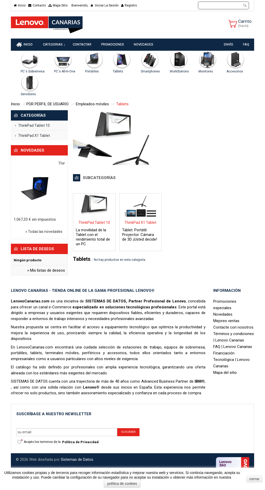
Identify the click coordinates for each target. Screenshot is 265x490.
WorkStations (179, 72)
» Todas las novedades (43, 232)
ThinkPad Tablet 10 (34, 126)
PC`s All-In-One (64, 72)
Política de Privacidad (80, 443)
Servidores (28, 95)
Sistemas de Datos (77, 460)
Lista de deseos (37, 249)
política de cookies (122, 483)
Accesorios (234, 72)
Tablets (118, 72)
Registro (129, 5)
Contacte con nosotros (233, 328)
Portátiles (92, 72)
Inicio (20, 5)
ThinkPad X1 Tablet (34, 136)
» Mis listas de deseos (46, 271)
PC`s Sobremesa (33, 72)
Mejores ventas (226, 321)
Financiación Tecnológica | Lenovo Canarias (231, 360)
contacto (37, 5)
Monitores (205, 72)
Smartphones (150, 72)
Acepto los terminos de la (61, 443)
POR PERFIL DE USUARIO (47, 104)
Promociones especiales (224, 305)
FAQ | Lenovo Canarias (232, 347)
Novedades (32, 151)
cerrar (254, 479)
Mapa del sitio (225, 373)
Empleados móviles (92, 104)
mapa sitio (58, 5)
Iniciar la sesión (105, 5)
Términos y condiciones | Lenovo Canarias (233, 337)
